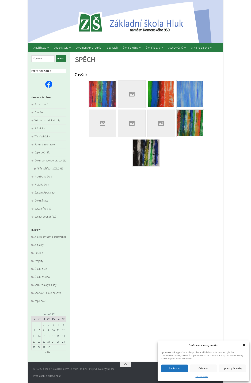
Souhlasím (174, 368)
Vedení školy (61, 47)
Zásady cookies (202, 376)
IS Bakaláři (112, 47)
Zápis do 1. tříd (42, 152)
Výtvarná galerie (200, 47)
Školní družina (130, 47)
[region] (125, 21)
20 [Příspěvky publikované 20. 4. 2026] (34, 341)
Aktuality (39, 244)
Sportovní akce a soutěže (48, 293)
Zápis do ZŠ (41, 301)
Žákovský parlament (45, 192)
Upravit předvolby (232, 368)
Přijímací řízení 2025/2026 (50, 168)
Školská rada (41, 200)
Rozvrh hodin (42, 104)
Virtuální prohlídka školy (47, 120)
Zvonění (39, 112)
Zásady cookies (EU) (45, 216)
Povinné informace (45, 144)
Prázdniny (40, 128)
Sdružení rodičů (43, 208)
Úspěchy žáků (175, 47)
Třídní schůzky (42, 136)
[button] (244, 345)
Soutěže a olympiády (45, 285)
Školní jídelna (153, 47)
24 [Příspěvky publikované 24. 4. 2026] (53, 341)
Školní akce (41, 268)
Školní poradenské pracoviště (50, 160)
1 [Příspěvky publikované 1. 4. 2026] (43, 324)
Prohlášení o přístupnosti (47, 375)
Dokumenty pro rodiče (88, 47)
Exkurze (39, 252)
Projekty (39, 260)
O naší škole (39, 47)
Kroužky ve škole (43, 176)
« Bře (47, 352)
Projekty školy (42, 184)
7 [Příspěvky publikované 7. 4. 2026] (39, 330)
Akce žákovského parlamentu (50, 236)
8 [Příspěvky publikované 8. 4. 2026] (43, 330)
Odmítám (203, 368)
